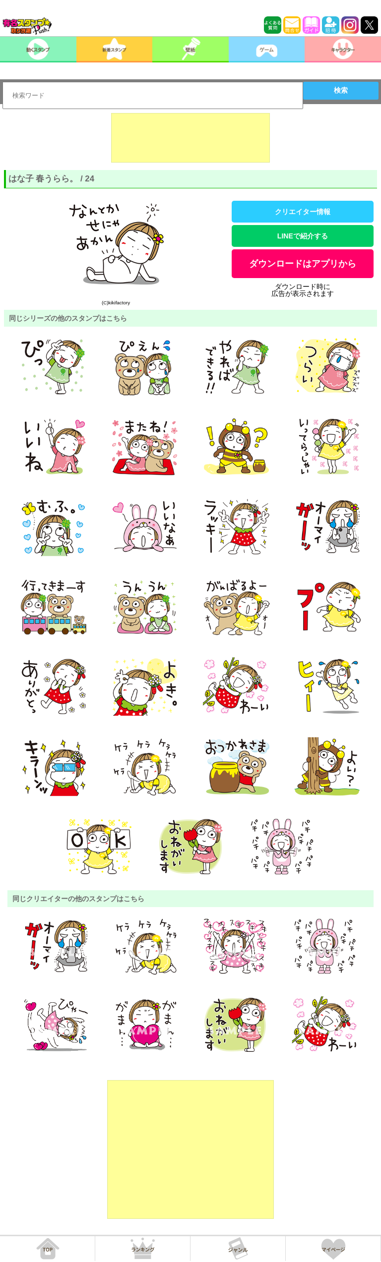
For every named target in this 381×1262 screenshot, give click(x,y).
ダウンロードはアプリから (302, 264)
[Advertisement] (190, 138)
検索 (341, 90)
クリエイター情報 (302, 212)
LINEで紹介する (302, 236)
